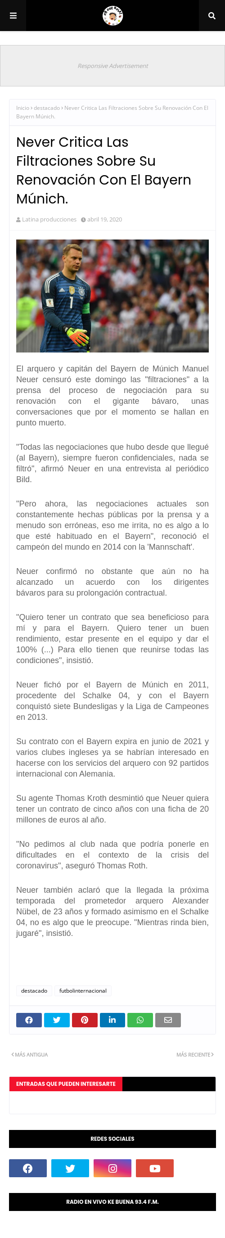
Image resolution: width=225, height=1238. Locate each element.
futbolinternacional (83, 990)
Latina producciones (49, 219)
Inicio (22, 108)
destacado (47, 108)
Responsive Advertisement (112, 66)
